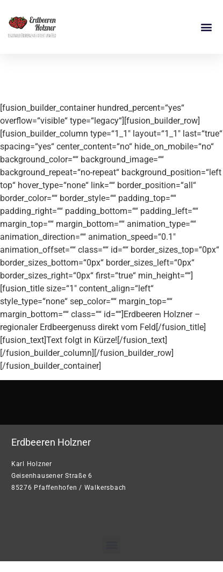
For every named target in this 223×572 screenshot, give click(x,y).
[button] (206, 27)
